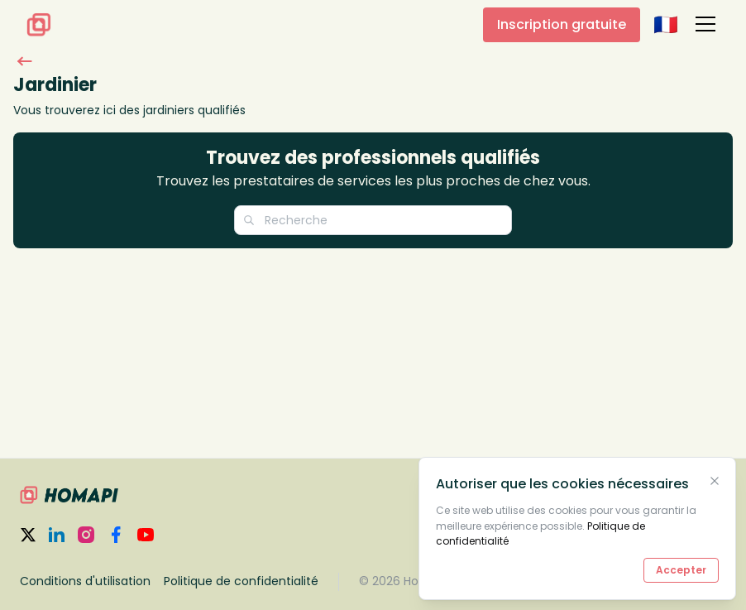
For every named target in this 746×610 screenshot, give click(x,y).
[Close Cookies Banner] (714, 480)
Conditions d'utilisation (85, 581)
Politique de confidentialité (241, 581)
